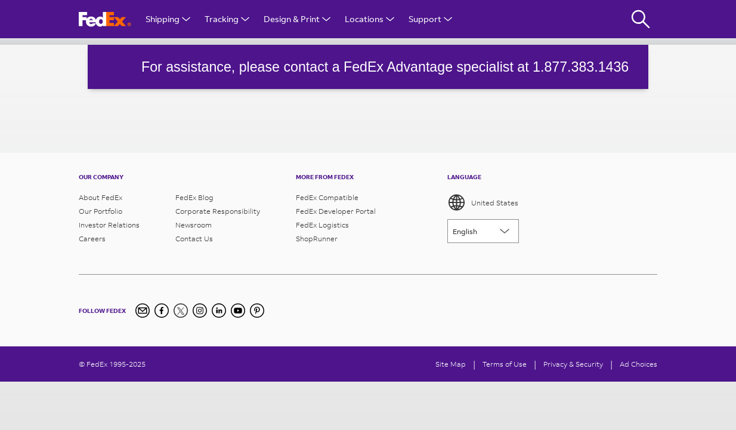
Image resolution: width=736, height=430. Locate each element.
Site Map (450, 364)
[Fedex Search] (640, 19)
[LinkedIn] (219, 310)
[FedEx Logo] (105, 19)
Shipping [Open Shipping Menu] (168, 18)
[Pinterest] (257, 310)
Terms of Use (505, 364)
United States (482, 202)
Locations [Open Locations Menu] (369, 18)
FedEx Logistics (322, 224)
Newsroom (193, 224)
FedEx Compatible (327, 197)
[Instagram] (200, 310)
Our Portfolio (100, 211)
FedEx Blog (194, 197)
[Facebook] (161, 310)
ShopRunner (317, 238)
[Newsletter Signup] (142, 310)
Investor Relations (109, 224)
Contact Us (194, 238)
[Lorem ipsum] (483, 231)
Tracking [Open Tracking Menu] (227, 18)
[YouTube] (238, 310)
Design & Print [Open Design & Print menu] (297, 18)
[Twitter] (181, 310)
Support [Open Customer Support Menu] (430, 18)
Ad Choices (638, 364)
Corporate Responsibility (217, 211)
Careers (92, 238)
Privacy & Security (573, 364)
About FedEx (100, 197)
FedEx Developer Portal (336, 211)
